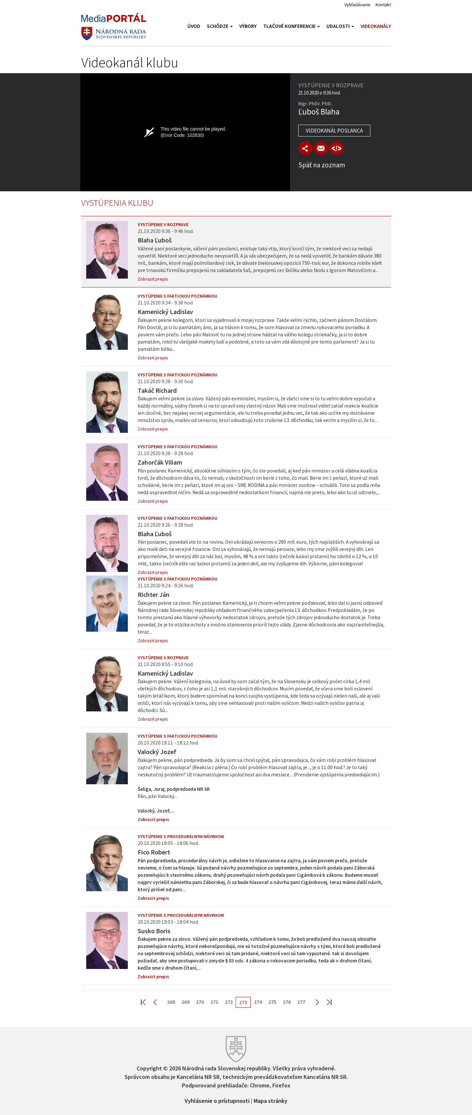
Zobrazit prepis (153, 279)
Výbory (248, 26)
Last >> (325, 1002)
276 (287, 1002)
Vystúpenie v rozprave (163, 224)
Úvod (193, 26)
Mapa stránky (270, 1100)
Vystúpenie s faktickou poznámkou (177, 296)
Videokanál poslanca (334, 130)
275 (272, 1002)
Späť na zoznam (321, 164)
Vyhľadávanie (357, 5)
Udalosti (340, 26)
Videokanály (376, 26)
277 (301, 1002)
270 (200, 1002)
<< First (147, 1002)
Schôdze (220, 26)
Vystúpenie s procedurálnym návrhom (181, 836)
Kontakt (383, 5)
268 (171, 1002)
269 (185, 1002)
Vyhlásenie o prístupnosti (217, 1100)
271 (214, 1002)
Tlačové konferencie (291, 26)
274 (258, 1002)
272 (229, 1002)
